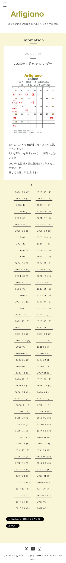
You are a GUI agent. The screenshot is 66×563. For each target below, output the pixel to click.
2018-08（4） (23, 456)
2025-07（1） (44, 218)
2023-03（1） (23, 308)
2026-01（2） (44, 198)
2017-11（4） (44, 482)
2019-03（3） (44, 430)
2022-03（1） (44, 334)
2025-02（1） (23, 237)
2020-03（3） (23, 398)
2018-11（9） (44, 443)
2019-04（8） (23, 430)
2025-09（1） (44, 211)
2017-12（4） (23, 482)
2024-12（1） (23, 243)
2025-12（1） (23, 205)
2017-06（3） (23, 501)
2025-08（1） (23, 218)
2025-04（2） (23, 231)
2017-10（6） (23, 488)
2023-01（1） (23, 314)
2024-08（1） (23, 256)
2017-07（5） (44, 495)
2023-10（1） (44, 282)
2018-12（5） (23, 443)
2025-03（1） (44, 231)
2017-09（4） (44, 488)
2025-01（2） (44, 237)
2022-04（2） (23, 334)
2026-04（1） (22, 192)
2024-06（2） (23, 263)
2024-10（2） (23, 250)
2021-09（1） (23, 346)
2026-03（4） (44, 192)
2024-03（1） (22, 269)
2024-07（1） (44, 256)
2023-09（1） (23, 288)
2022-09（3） (44, 321)
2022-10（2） (22, 321)
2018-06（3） (23, 463)
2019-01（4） (44, 437)
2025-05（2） (45, 224)
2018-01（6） (44, 476)
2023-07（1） (23, 295)
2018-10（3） (22, 450)
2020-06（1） (44, 385)
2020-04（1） (45, 392)
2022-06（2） (45, 327)
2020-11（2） (44, 372)
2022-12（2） (44, 314)
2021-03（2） (44, 360)
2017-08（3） (23, 495)
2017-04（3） (23, 508)
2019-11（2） (44, 405)
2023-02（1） (44, 308)
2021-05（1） (22, 360)
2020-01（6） (24, 405)
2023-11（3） (23, 282)
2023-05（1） (22, 301)
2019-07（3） (44, 418)
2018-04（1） (22, 469)
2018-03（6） (44, 469)
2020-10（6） (23, 379)
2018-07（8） (44, 456)
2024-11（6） (44, 243)
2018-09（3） (44, 450)
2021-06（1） (44, 353)
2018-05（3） (44, 463)
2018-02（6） (23, 476)
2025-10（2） (23, 211)
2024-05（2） (45, 263)
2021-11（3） (44, 340)
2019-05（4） (44, 424)
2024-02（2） (44, 269)
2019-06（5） (23, 424)
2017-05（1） (44, 501)
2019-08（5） (23, 418)
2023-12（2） (44, 276)
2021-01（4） (44, 366)
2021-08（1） (44, 346)
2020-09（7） (44, 379)
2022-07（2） (23, 327)
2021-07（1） (23, 353)
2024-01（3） (23, 276)
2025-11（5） (44, 205)
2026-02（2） (23, 198)
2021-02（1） (23, 366)
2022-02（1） (23, 340)
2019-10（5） (22, 411)
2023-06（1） (44, 295)
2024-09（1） (44, 250)
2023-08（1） (44, 288)
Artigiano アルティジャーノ (28, 555)
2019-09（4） (44, 411)
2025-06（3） (23, 224)
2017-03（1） (44, 508)
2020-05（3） (23, 392)
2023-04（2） (44, 301)
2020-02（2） (45, 398)
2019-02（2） (23, 437)
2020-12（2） (23, 372)
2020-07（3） (23, 385)
